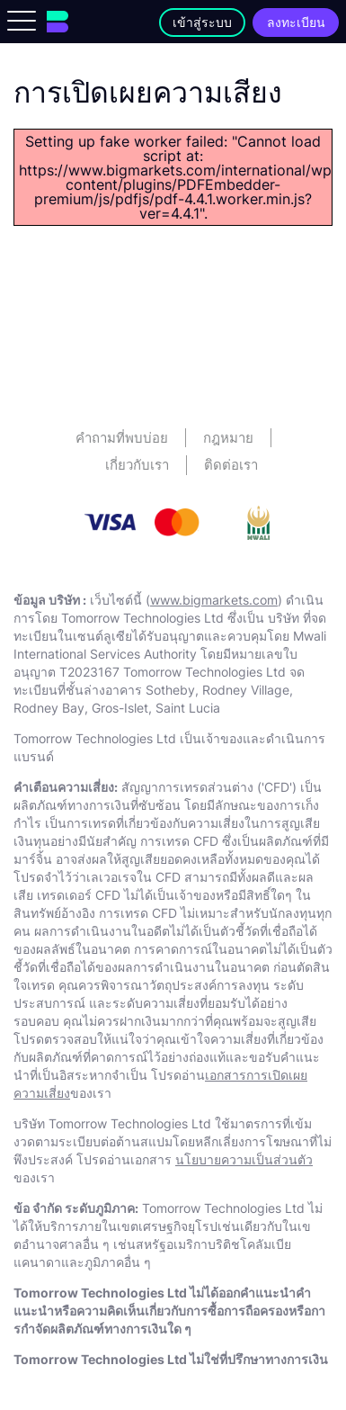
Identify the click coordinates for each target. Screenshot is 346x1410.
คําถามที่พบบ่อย (121, 437)
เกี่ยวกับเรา (137, 464)
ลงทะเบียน (296, 22)
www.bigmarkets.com (214, 599)
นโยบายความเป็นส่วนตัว (244, 1159)
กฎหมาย (228, 437)
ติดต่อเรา (231, 464)
